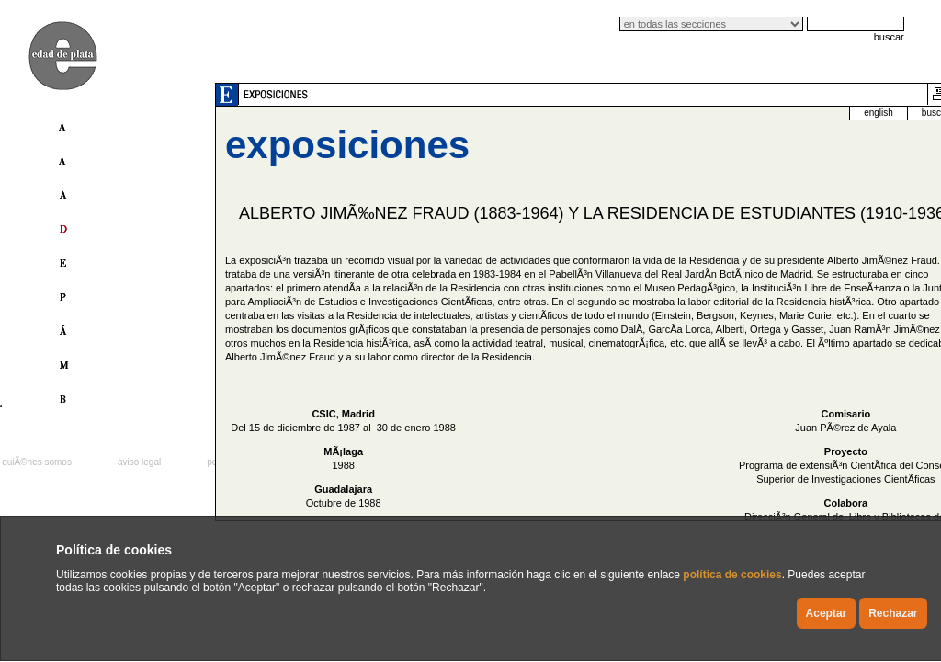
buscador (855, 113)
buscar (889, 36)
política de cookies (732, 574)
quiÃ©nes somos (37, 462)
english (794, 113)
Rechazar (892, 613)
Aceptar (826, 613)
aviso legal (139, 462)
